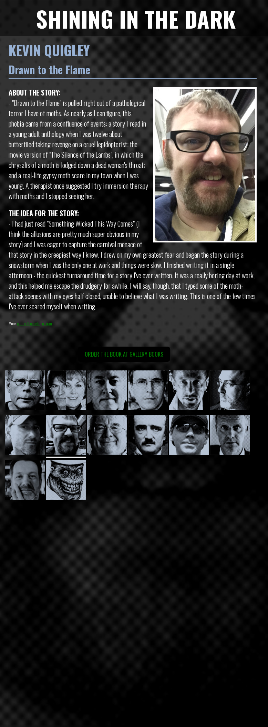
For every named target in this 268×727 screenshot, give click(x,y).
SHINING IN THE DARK (136, 18)
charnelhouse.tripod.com (34, 323)
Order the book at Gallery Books (124, 354)
